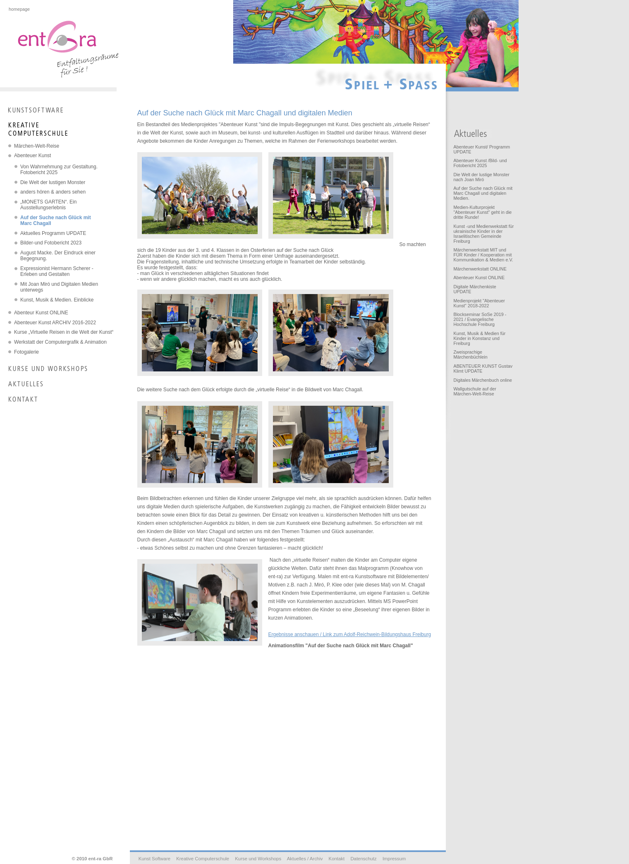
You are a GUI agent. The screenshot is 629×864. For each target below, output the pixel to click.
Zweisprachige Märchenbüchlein (470, 354)
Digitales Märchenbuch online (482, 380)
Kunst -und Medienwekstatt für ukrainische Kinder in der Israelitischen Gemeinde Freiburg (483, 234)
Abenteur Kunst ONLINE (41, 313)
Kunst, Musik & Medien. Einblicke (56, 300)
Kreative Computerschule (202, 858)
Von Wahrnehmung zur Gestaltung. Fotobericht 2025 (59, 169)
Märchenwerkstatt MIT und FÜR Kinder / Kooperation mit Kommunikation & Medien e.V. (483, 254)
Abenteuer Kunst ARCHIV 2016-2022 (55, 322)
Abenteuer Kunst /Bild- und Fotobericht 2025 (480, 163)
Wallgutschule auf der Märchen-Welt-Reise (474, 391)
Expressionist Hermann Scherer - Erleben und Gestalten (56, 271)
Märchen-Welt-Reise (36, 146)
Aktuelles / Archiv (305, 858)
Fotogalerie (26, 352)
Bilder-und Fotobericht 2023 (50, 243)
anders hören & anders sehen (53, 192)
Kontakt (337, 858)
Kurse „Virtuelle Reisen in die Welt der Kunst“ (63, 332)
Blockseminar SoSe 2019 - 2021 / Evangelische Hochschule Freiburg (479, 319)
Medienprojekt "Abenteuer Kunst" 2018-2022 (479, 303)
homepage (19, 9)
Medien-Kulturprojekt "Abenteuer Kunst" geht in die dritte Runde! (482, 212)
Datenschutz (363, 858)
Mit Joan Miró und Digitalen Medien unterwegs (59, 287)
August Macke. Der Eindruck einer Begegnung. (58, 255)
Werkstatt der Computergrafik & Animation (60, 342)
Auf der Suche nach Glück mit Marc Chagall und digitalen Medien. (482, 193)
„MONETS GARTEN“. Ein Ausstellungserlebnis (48, 205)
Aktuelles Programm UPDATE (53, 233)
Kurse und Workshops (258, 858)
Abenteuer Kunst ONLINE (479, 277)
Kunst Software (154, 858)
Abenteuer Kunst (32, 155)
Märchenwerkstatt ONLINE (479, 268)
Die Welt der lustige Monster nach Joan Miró (481, 177)
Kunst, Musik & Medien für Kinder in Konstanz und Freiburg (479, 338)
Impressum (394, 858)
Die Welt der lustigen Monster (52, 182)
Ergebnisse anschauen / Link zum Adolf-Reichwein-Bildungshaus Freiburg (349, 634)
